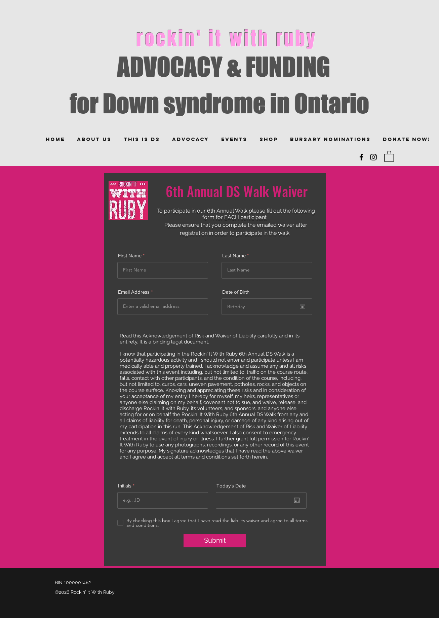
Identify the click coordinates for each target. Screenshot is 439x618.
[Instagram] (373, 157)
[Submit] (215, 540)
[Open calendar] (302, 306)
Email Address (134, 291)
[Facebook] (361, 157)
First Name (130, 255)
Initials (124, 485)
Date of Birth (235, 291)
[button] (389, 156)
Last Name (234, 255)
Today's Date (231, 485)
